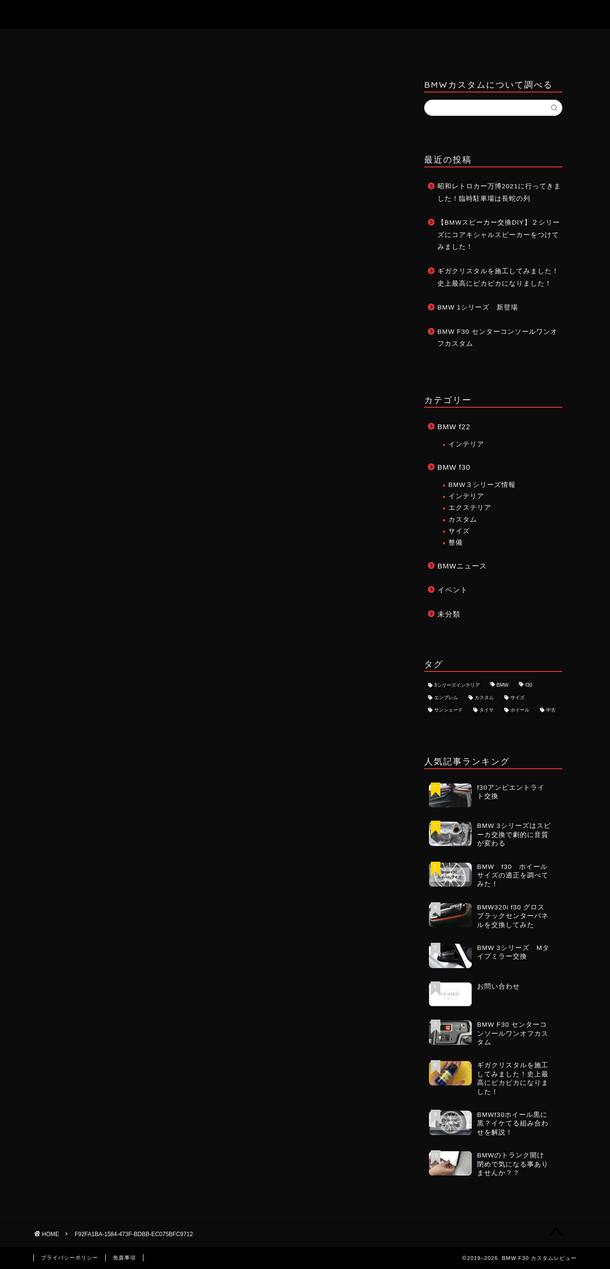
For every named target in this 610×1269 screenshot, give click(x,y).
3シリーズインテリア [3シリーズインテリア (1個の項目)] (457, 685)
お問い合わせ (305, 40)
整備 (455, 542)
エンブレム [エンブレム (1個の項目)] (446, 697)
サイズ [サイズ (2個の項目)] (517, 697)
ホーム (238, 40)
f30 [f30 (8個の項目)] (528, 685)
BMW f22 (453, 427)
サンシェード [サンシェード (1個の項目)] (448, 710)
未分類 (448, 614)
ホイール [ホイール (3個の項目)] (519, 710)
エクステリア (469, 507)
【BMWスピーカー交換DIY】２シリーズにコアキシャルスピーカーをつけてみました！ (498, 234)
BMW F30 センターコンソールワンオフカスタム (497, 338)
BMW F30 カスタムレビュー (305, 13)
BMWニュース (462, 566)
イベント (452, 590)
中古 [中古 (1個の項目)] (551, 710)
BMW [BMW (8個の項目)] (502, 685)
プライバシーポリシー (69, 1257)
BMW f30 (453, 467)
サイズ (459, 531)
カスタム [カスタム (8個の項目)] (484, 697)
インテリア (466, 444)
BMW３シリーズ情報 (482, 484)
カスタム (462, 519)
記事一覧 (373, 40)
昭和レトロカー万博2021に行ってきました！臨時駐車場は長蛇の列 (499, 192)
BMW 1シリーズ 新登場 (477, 307)
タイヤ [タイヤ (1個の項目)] (486, 710)
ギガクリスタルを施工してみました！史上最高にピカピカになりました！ (498, 277)
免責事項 (124, 1257)
